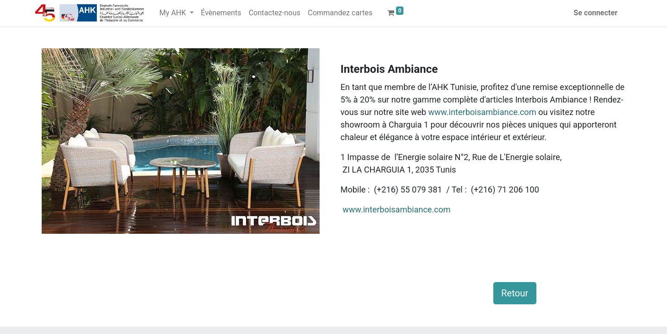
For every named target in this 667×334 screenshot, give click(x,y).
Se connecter (595, 12)
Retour (515, 293)
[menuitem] (221, 13)
